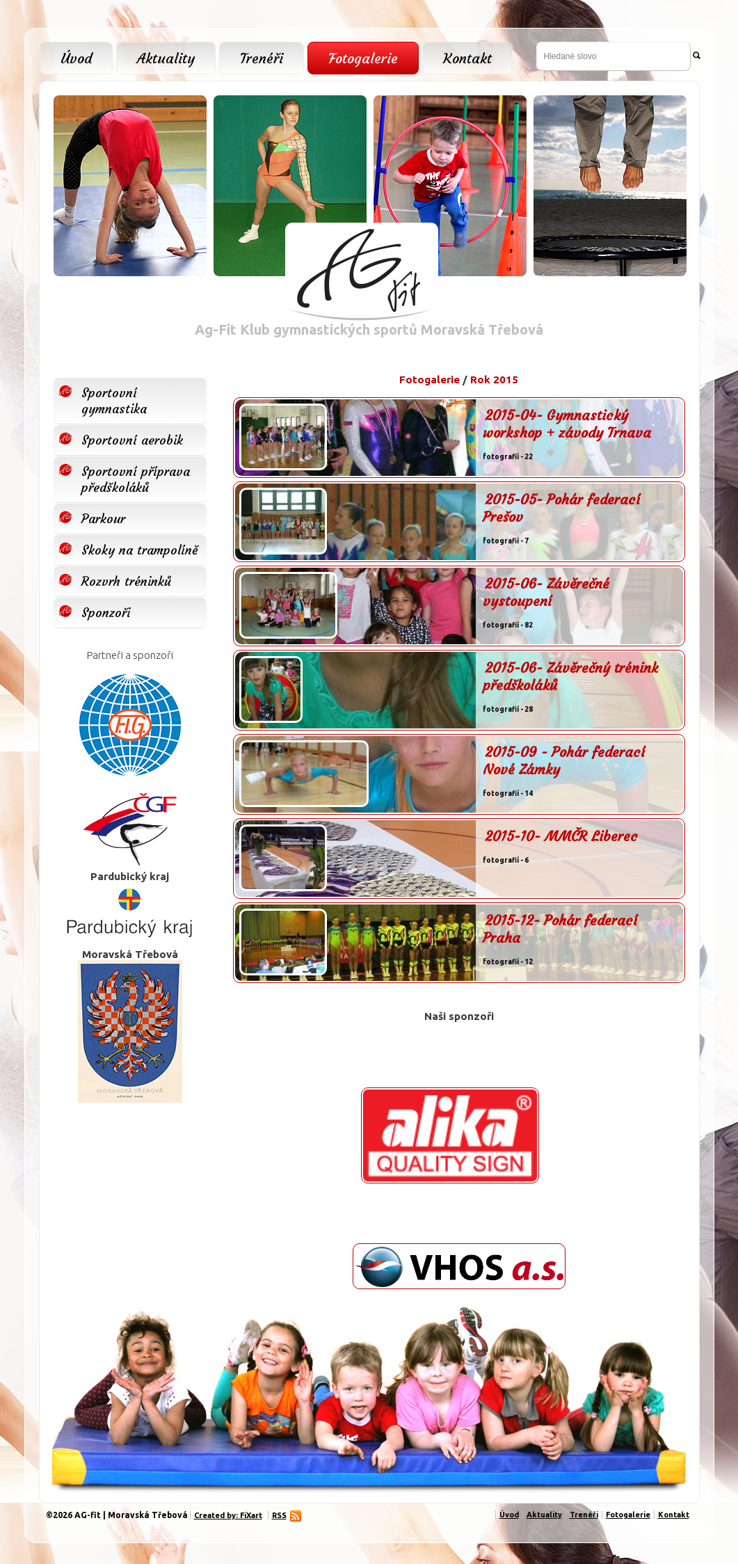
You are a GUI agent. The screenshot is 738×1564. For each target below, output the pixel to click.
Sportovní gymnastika (114, 401)
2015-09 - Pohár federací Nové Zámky (564, 760)
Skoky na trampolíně (139, 550)
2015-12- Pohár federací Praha (560, 928)
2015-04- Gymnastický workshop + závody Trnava (567, 423)
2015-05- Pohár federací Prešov (561, 507)
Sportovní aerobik (132, 440)
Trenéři (261, 58)
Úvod (76, 58)
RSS (281, 1515)
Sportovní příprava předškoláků (135, 479)
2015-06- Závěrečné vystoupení (546, 592)
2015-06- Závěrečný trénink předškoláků (570, 676)
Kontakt (467, 58)
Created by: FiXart (228, 1515)
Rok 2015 (494, 379)
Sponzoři (105, 613)
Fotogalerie (363, 58)
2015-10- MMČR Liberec (561, 836)
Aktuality (166, 58)
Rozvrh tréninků (126, 581)
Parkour (103, 519)
